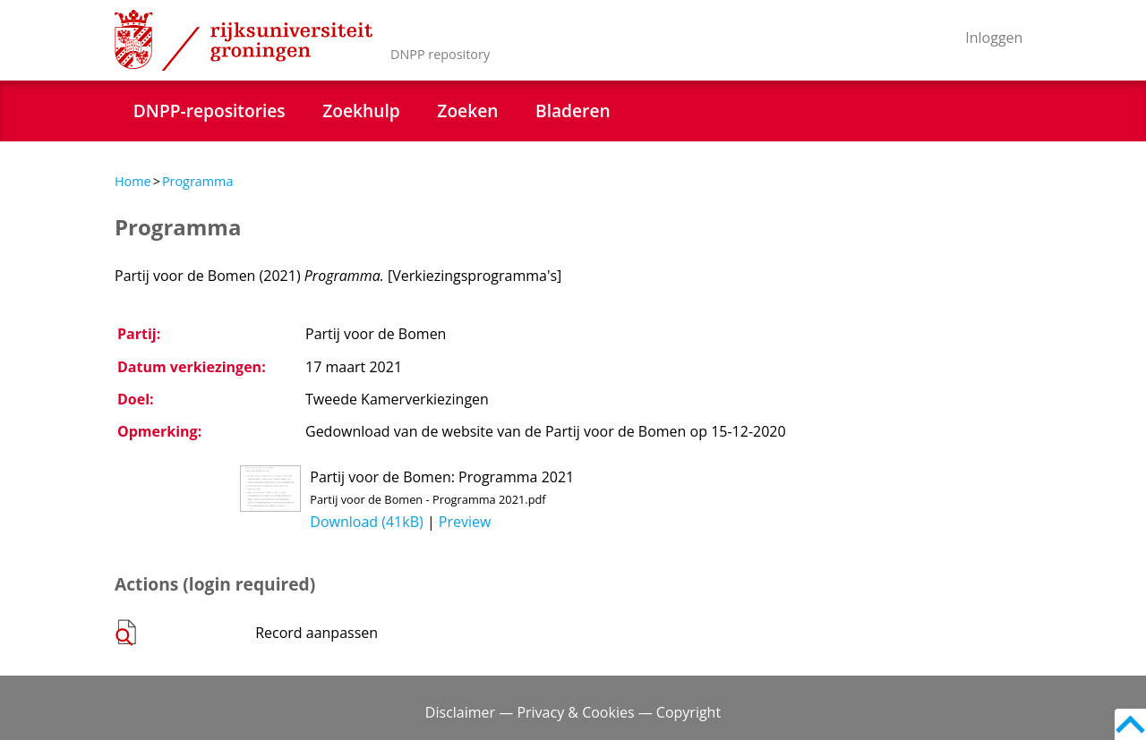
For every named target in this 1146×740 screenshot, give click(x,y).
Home (133, 181)
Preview (465, 522)
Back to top (1130, 724)
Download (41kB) (366, 522)
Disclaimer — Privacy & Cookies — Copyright (573, 712)
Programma (198, 181)
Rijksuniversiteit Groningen (243, 40)
